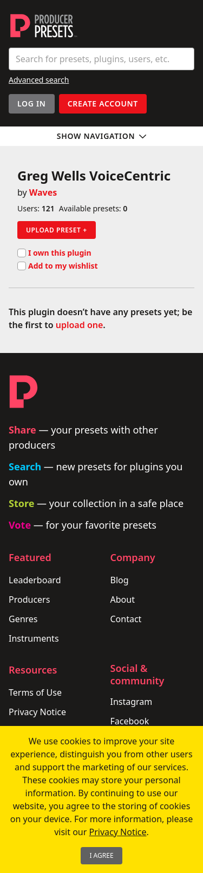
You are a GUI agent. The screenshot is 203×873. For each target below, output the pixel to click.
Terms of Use (35, 692)
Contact (126, 619)
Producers (29, 599)
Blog (119, 580)
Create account (103, 103)
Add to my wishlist (57, 266)
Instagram (131, 702)
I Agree (101, 855)
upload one (79, 325)
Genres (23, 619)
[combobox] (101, 59)
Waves (43, 192)
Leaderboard (35, 580)
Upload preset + (56, 230)
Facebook (129, 721)
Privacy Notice (37, 712)
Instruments (34, 638)
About (122, 599)
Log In (31, 103)
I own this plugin (54, 253)
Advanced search (39, 80)
